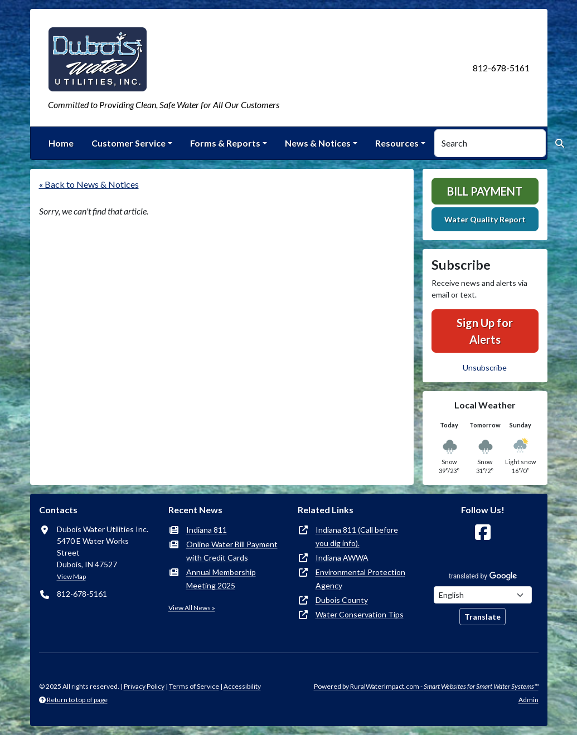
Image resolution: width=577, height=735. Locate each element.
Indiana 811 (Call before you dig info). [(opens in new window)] (357, 536)
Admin (528, 699)
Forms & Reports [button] (225, 143)
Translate (482, 616)
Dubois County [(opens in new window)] (342, 600)
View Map (71, 576)
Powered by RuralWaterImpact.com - (426, 686)
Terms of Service (194, 686)
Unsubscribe (485, 367)
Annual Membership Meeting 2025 (221, 578)
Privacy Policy (144, 686)
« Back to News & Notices (89, 184)
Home (61, 143)
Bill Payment (484, 191)
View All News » (191, 607)
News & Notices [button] (318, 143)
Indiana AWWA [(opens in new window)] (342, 557)
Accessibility (242, 686)
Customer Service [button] (128, 143)
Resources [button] (397, 143)
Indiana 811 (206, 529)
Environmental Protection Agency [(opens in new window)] (360, 578)
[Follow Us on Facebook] (483, 532)
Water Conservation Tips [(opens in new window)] (360, 614)
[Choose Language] (483, 594)
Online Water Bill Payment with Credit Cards (232, 550)
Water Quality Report (485, 219)
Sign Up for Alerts (485, 331)
